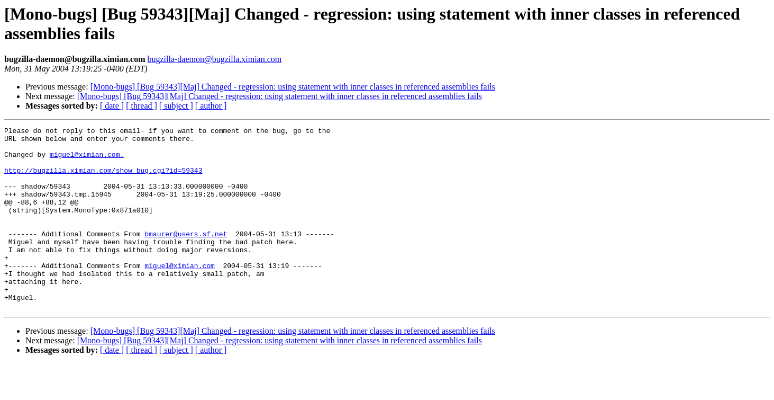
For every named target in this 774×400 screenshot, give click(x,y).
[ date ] (112, 105)
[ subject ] (176, 105)
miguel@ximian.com (179, 294)
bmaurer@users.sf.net (185, 256)
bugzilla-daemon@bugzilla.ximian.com (214, 59)
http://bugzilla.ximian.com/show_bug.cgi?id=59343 (103, 179)
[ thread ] (141, 105)
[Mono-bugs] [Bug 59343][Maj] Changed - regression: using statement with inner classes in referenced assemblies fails (292, 86)
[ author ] (211, 105)
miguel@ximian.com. (87, 160)
